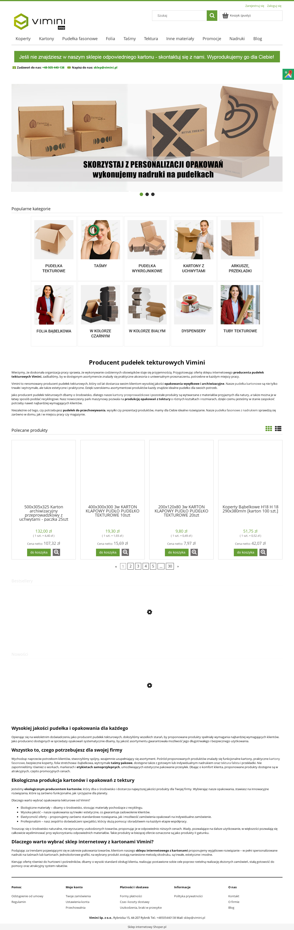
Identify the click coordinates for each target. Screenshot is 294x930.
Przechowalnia (75, 907)
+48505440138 (166, 918)
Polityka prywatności (188, 896)
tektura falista (230, 763)
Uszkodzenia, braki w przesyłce (141, 907)
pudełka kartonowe (248, 384)
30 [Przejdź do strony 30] (170, 566)
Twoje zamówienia (78, 896)
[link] (147, 138)
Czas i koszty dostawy (135, 902)
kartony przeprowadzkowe (131, 395)
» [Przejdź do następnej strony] (178, 566)
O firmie (233, 902)
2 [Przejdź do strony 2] (131, 566)
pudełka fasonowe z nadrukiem (236, 410)
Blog (231, 907)
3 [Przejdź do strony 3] (138, 566)
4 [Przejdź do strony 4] (146, 566)
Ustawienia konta (77, 902)
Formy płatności (131, 896)
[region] (147, 138)
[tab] (141, 194)
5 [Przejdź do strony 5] (153, 566)
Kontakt (233, 896)
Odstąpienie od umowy (27, 896)
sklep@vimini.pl (194, 918)
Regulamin (18, 902)
